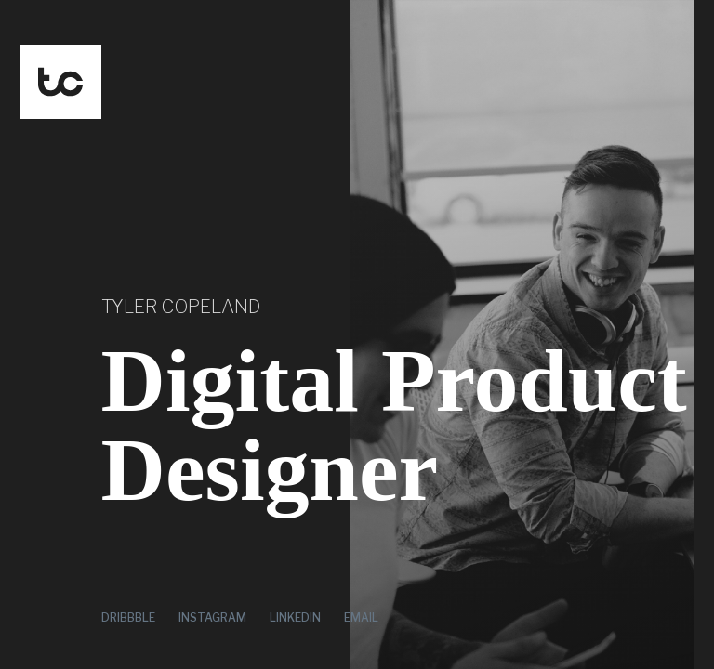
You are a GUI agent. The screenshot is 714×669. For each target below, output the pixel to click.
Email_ (364, 617)
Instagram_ (215, 617)
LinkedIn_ (298, 617)
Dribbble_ (131, 617)
